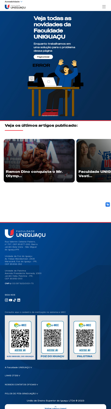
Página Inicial (43, 57)
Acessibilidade (12, 2)
